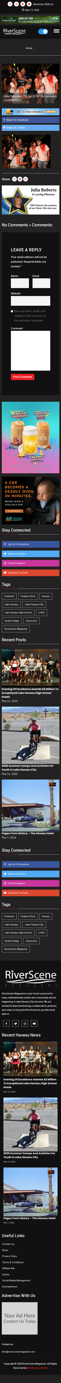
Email (37, 276)
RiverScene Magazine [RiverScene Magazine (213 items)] (16, 628)
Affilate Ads (8, 1268)
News (5, 1250)
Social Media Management (16, 1280)
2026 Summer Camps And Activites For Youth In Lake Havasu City (28, 768)
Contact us (8, 1244)
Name (15, 276)
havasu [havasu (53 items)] (46, 596)
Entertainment (9, 1286)
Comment (17, 328)
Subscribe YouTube (17, 572)
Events (5, 1274)
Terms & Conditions (13, 1262)
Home (29, 48)
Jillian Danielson (12, 96)
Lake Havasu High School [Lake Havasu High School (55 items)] (18, 612)
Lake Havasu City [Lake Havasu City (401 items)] (34, 604)
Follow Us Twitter (16, 553)
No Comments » (16, 225)
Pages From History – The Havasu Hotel (28, 833)
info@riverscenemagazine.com (18, 1351)
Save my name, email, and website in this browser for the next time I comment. (30, 316)
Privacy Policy (9, 1256)
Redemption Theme (37, 1368)
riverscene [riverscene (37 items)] (31, 620)
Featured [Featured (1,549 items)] (9, 596)
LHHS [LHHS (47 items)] (42, 612)
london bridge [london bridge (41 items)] (12, 620)
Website (15, 293)
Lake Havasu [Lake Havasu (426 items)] (11, 604)
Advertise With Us (43, 4)
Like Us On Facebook (18, 544)
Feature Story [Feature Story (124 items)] (28, 596)
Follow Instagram (16, 563)
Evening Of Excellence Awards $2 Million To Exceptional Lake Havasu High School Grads (30, 693)
